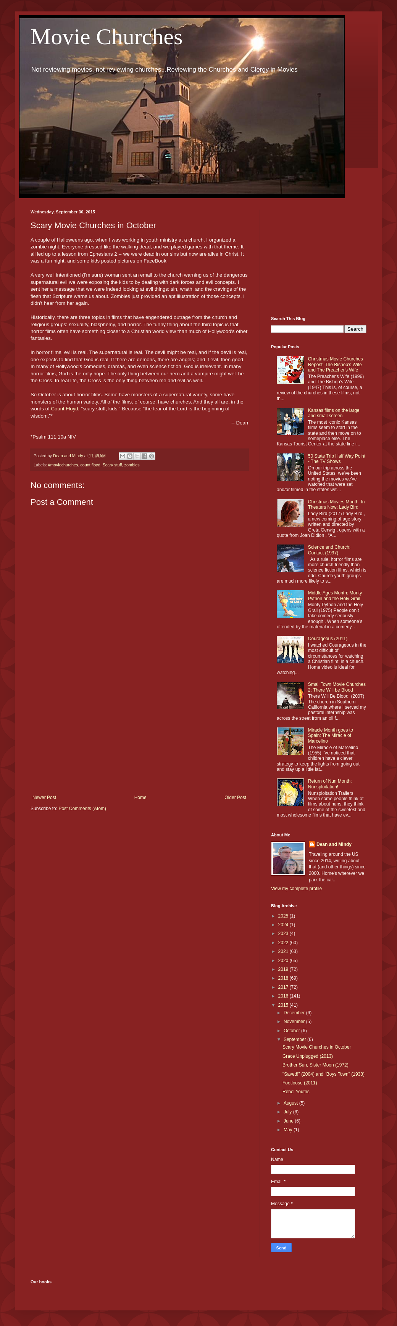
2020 (284, 960)
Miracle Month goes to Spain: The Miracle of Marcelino (330, 735)
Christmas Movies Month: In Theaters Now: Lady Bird (336, 504)
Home (140, 797)
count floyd (90, 465)
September (295, 1039)
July (288, 1112)
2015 (284, 1005)
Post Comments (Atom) (82, 808)
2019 (284, 969)
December (295, 1012)
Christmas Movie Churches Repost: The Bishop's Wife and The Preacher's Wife (335, 364)
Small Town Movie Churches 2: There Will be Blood (337, 687)
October (292, 1030)
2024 (284, 924)
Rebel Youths (296, 1091)
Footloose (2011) (299, 1083)
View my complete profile (296, 888)
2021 (284, 951)
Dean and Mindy (334, 844)
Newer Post (44, 797)
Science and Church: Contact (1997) (329, 549)
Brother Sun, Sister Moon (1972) (315, 1065)
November (295, 1021)
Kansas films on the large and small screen (334, 413)
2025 (284, 916)
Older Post (235, 797)
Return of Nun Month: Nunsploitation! (330, 783)
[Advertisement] (139, 732)
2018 (284, 978)
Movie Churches (106, 36)
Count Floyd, (65, 409)
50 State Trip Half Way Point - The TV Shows (336, 458)
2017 (284, 987)
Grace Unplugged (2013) (307, 1056)
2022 (284, 942)
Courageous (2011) (327, 638)
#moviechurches (63, 465)
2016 (284, 996)
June (289, 1121)
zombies (131, 465)
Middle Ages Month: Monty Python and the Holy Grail (335, 595)
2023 (284, 933)
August (291, 1103)
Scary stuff (112, 465)
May (289, 1129)
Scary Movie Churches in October (316, 1047)
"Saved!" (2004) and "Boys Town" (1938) (323, 1074)
